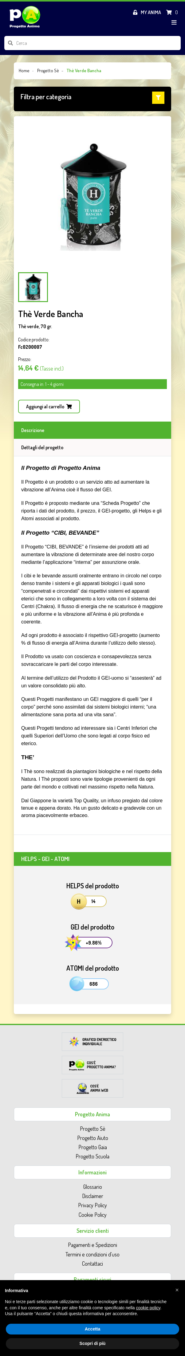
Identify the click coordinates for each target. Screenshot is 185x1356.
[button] (92, 98)
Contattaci (92, 1263)
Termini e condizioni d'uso (92, 1254)
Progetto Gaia (92, 1147)
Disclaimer (92, 1196)
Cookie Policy (93, 1214)
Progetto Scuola (92, 1156)
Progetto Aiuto (92, 1137)
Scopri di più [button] (93, 1343)
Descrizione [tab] (32, 430)
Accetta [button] (92, 1329)
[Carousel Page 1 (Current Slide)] (33, 287)
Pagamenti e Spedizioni (92, 1244)
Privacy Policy (92, 1205)
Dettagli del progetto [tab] (42, 447)
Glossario (92, 1186)
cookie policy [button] (148, 1307)
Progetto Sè (92, 1128)
